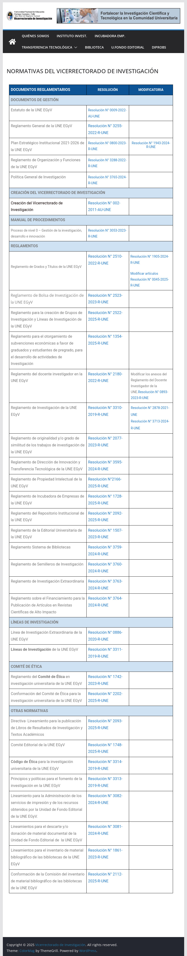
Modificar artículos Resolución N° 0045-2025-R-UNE (149, 279)
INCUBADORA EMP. (110, 36)
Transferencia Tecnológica (47, 47)
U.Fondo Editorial (127, 47)
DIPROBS (159, 47)
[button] (74, 47)
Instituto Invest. (72, 36)
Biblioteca (94, 47)
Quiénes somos (35, 36)
